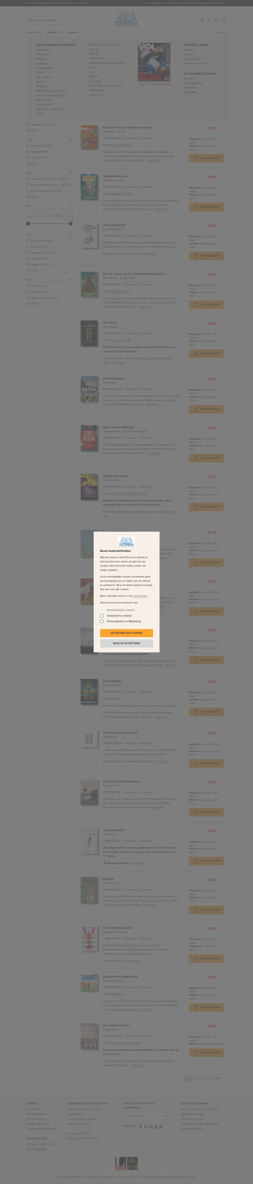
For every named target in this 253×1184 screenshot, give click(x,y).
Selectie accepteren (126, 643)
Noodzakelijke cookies (121, 610)
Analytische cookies (119, 616)
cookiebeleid (140, 596)
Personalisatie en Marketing (124, 621)
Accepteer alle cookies (126, 633)
